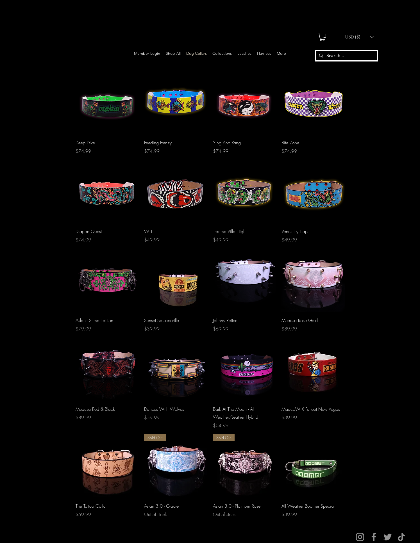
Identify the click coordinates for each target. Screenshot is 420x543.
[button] (323, 37)
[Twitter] (387, 536)
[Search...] (345, 56)
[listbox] (359, 37)
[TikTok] (401, 536)
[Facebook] (373, 536)
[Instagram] (360, 536)
